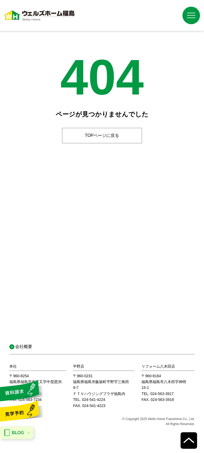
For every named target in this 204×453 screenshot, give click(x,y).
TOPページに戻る (102, 135)
